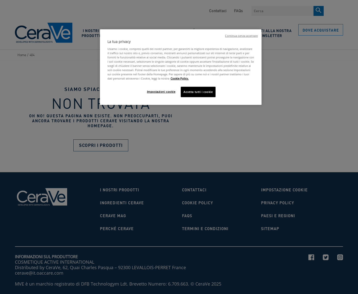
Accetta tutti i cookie (198, 92)
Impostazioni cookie (161, 91)
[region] (181, 67)
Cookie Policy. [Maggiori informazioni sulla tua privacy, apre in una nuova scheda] (180, 78)
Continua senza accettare (241, 36)
